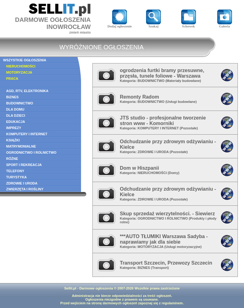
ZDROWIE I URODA (21, 183)
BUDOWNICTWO (19, 103)
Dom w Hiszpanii (139, 168)
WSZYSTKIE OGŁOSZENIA (24, 60)
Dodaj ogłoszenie (120, 24)
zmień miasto (80, 32)
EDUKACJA (15, 122)
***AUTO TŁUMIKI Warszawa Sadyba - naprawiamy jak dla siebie (164, 239)
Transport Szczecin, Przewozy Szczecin (166, 262)
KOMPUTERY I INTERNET (26, 134)
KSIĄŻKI (13, 140)
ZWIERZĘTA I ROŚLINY (24, 189)
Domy (173, 173)
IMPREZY (13, 128)
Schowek (188, 24)
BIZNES (12, 97)
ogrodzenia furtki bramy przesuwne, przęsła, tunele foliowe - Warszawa (162, 73)
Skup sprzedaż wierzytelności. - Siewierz (167, 213)
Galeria (224, 24)
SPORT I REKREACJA (24, 165)
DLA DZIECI (15, 115)
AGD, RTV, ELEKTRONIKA (27, 91)
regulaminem (172, 303)
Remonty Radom (139, 96)
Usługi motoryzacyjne (183, 247)
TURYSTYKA (16, 177)
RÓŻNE (12, 158)
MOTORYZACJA (19, 72)
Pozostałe (189, 128)
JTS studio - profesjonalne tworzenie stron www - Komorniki (163, 120)
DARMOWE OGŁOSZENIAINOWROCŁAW (53, 23)
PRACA (12, 78)
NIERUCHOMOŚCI (20, 66)
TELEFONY (15, 171)
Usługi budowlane (181, 101)
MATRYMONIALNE (21, 146)
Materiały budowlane (183, 81)
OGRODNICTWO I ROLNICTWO (31, 152)
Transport (160, 268)
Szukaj (153, 24)
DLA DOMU (15, 109)
